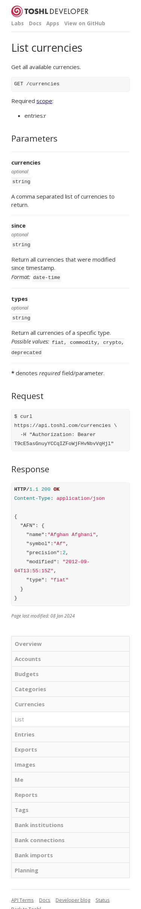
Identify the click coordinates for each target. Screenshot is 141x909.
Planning (26, 865)
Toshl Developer (49, 11)
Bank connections (40, 835)
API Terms (22, 895)
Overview (28, 639)
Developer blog (73, 895)
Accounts (28, 654)
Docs (35, 23)
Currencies (30, 699)
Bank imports (34, 850)
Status (103, 895)
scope (44, 101)
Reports (26, 790)
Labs (17, 23)
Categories (30, 684)
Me (19, 775)
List (19, 714)
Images (25, 760)
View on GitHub (84, 23)
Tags (22, 805)
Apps (52, 23)
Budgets (27, 669)
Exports (26, 745)
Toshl (35, 904)
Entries (25, 729)
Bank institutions (39, 820)
